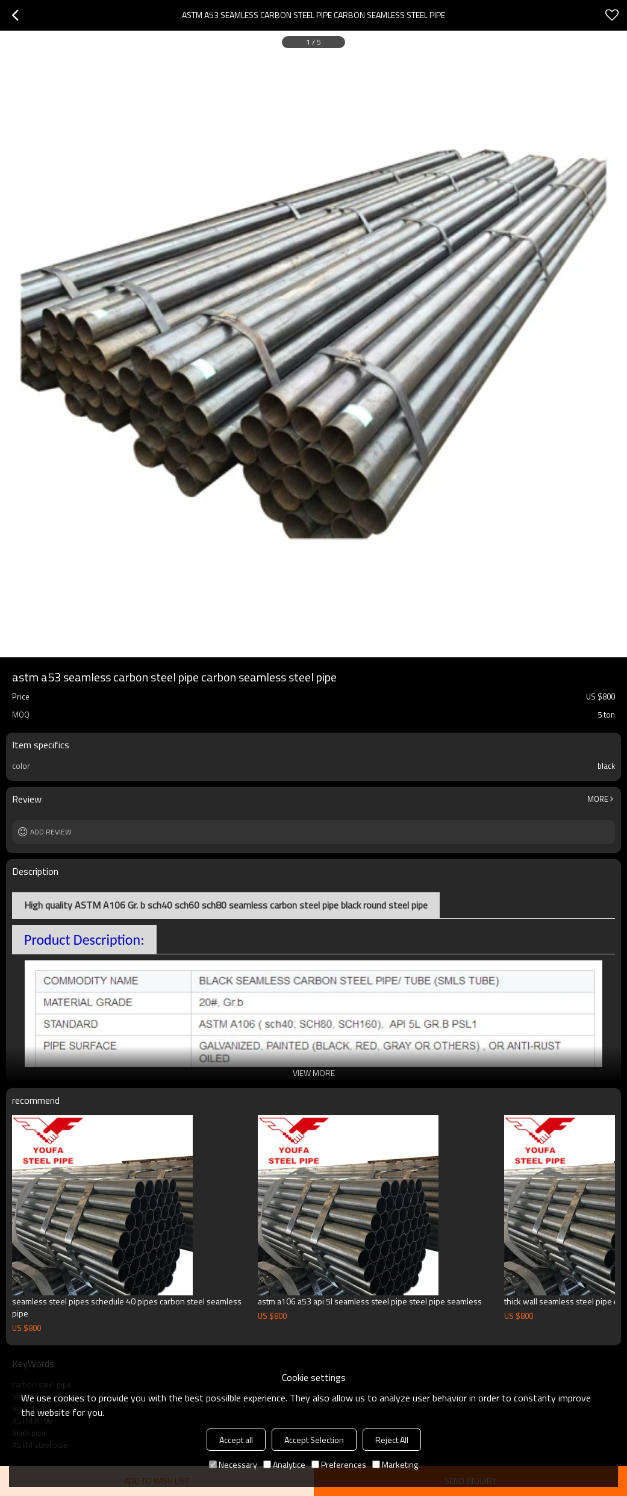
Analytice (284, 1464)
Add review (51, 831)
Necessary (233, 1464)
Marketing (395, 1464)
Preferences (338, 1464)
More (597, 799)
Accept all (236, 1439)
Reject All (391, 1439)
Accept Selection (314, 1439)
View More (314, 1072)
